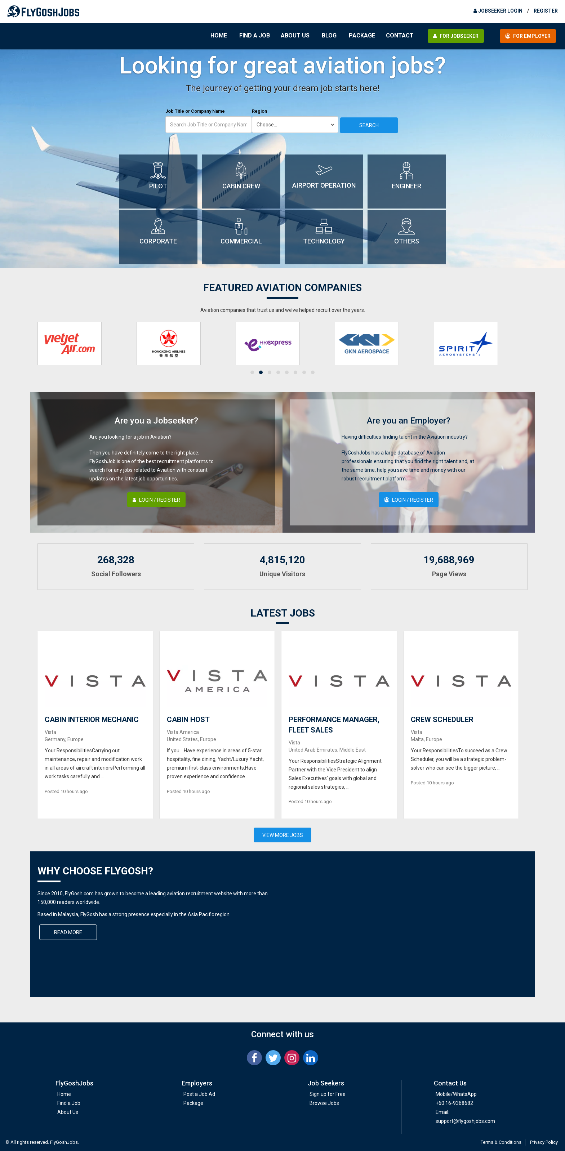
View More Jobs (282, 835)
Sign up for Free (328, 1094)
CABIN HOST (188, 719)
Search (369, 125)
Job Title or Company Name (195, 111)
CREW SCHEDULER (442, 719)
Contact (400, 35)
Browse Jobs (324, 1103)
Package (362, 35)
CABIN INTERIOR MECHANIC (92, 719)
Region (259, 111)
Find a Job (254, 35)
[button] (252, 372)
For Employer (528, 36)
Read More (68, 932)
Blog (329, 35)
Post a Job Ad (199, 1094)
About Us (295, 35)
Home (218, 35)
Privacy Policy (544, 1142)
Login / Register (156, 500)
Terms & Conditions (501, 1142)
